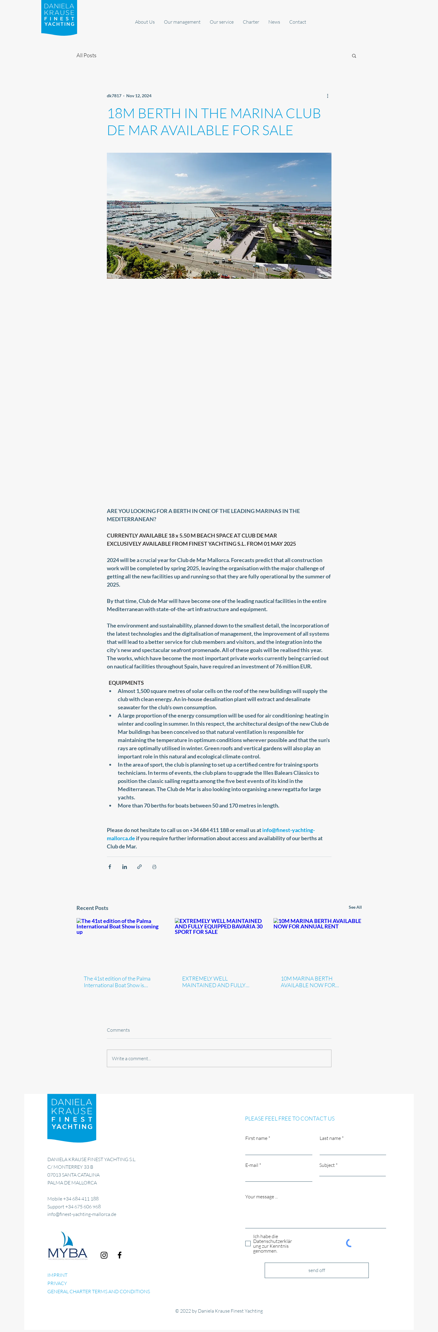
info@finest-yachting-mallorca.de (81, 1214)
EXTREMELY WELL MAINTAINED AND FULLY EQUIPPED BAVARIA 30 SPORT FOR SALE (214, 981)
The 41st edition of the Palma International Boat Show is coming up (117, 981)
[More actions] (327, 95)
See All (355, 907)
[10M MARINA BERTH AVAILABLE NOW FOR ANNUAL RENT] (317, 942)
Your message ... (261, 1196)
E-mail (251, 1165)
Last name (330, 1138)
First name (256, 1138)
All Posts (86, 55)
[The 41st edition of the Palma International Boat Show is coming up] (120, 942)
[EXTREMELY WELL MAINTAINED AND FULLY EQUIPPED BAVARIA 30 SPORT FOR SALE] (219, 943)
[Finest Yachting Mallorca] (104, 1255)
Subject (327, 1165)
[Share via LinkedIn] (124, 867)
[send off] (317, 1270)
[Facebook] (119, 1255)
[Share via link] (139, 867)
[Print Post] (154, 867)
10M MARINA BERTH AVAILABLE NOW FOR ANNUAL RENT (308, 981)
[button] (354, 55)
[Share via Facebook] (110, 867)
